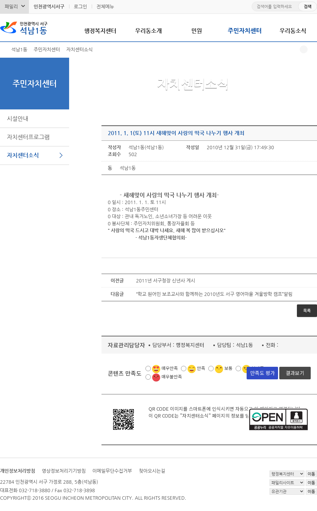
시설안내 (17, 118)
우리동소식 (293, 30)
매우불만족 (171, 376)
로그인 (80, 6)
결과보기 (295, 373)
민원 (196, 30)
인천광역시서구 (49, 6)
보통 (228, 368)
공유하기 (304, 49)
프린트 (313, 49)
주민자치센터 (245, 30)
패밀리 (11, 6)
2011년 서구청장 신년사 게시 (165, 280)
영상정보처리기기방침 (64, 470)
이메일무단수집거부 (112, 470)
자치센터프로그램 (28, 137)
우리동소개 (148, 30)
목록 (307, 310)
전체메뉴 (105, 6)
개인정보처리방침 (17, 470)
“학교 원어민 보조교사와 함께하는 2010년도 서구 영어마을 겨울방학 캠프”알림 (214, 294)
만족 (201, 368)
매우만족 (169, 368)
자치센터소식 (23, 155)
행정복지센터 (100, 30)
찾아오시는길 (152, 470)
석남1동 (33, 27)
